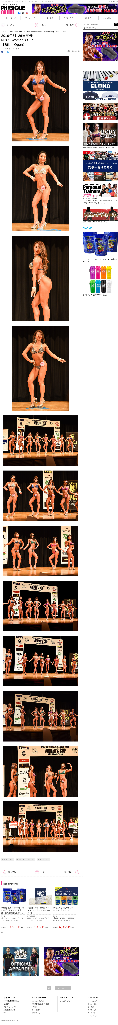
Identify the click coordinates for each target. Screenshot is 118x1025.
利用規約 (34, 1007)
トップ (3, 31)
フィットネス (30, 18)
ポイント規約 (36, 1010)
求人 (5, 1013)
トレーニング (11, 18)
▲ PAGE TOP (63, 988)
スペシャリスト (69, 18)
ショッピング (108, 18)
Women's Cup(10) (26, 859)
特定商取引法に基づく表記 (40, 1004)
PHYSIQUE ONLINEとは (11, 1001)
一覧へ (40, 25)
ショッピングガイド (38, 1001)
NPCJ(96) (8, 859)
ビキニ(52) (44, 859)
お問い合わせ (36, 1013)
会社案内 (6, 1004)
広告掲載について (9, 1010)
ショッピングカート (66, 1001)
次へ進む (72, 25)
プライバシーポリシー (11, 1007)
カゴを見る (113, 1)
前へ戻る (7, 25)
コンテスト (89, 18)
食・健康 (49, 18)
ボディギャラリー (15, 31)
